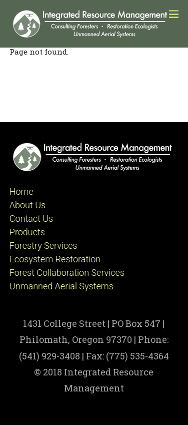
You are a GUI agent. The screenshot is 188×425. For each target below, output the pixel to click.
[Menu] (173, 14)
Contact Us (32, 218)
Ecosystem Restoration (55, 259)
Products (27, 232)
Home (22, 191)
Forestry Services (44, 245)
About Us (28, 205)
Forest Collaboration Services (67, 272)
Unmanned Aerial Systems (62, 286)
